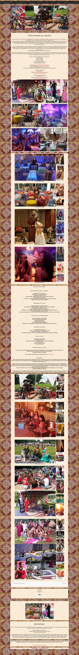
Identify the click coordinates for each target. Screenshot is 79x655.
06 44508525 (41, 77)
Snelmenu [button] (75, 2)
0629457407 (36, 77)
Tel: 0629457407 (32, 2)
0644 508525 (41, 72)
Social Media (39, 589)
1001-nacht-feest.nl (50, 354)
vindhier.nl (39, 592)
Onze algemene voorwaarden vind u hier (39, 645)
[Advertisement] (39, 652)
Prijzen (53, 2)
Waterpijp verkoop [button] (67, 2)
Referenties (59, 2)
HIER (62, 642)
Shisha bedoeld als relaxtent (6, 2)
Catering (47, 2)
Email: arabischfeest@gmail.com (20, 2)
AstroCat (39, 648)
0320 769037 (40, 71)
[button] (19, 584)
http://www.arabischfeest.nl (44, 67)
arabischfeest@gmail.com (40, 73)
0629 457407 (36, 72)
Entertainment (40, 2)
